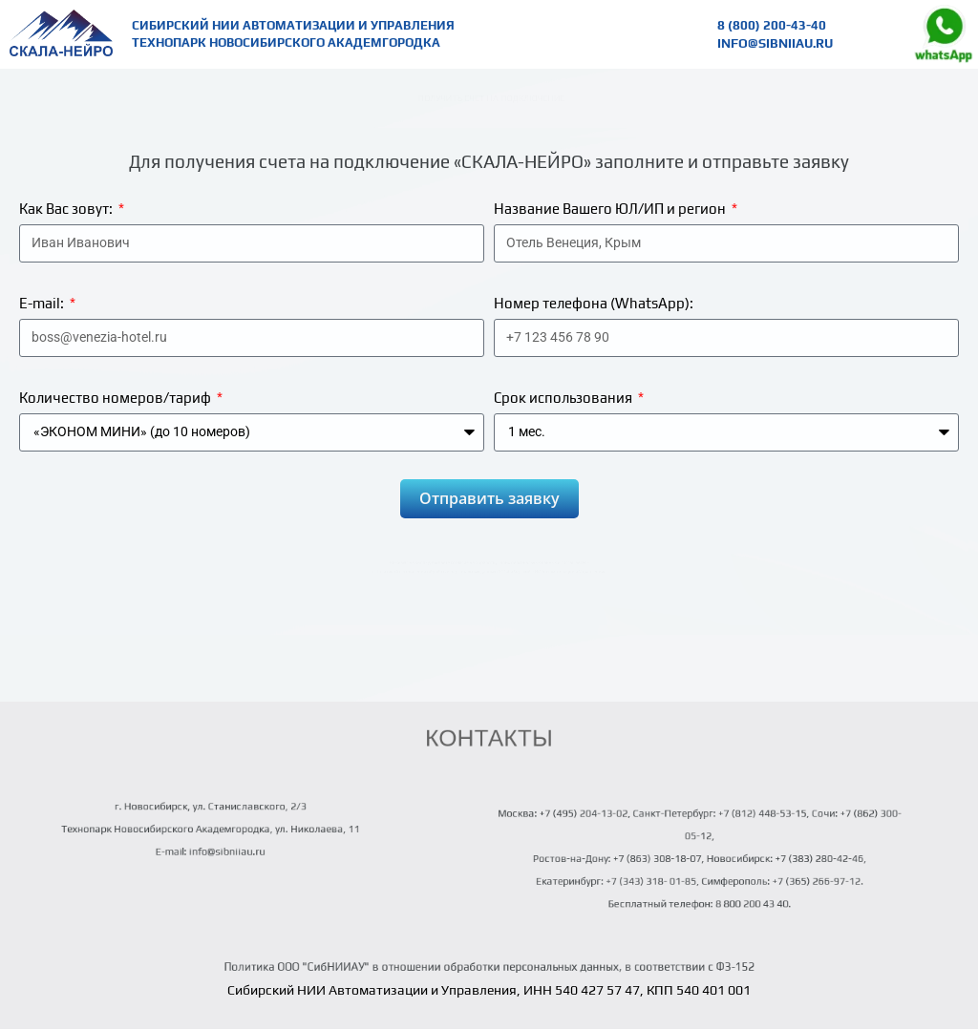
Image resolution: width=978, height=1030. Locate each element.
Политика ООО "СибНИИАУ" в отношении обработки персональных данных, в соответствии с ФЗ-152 (489, 966)
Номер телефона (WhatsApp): (593, 303)
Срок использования (564, 397)
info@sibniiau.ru (773, 42)
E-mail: (43, 303)
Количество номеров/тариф (116, 397)
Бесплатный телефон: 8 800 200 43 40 (697, 892)
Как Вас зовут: (67, 208)
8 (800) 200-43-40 (771, 25)
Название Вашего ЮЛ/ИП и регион (611, 208)
